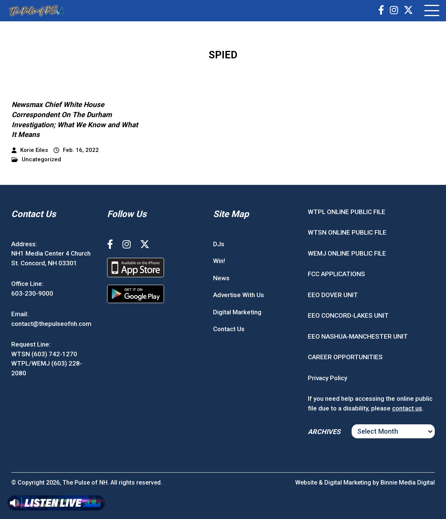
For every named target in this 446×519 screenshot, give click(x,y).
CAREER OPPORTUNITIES (345, 357)
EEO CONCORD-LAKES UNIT (348, 315)
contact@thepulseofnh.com (51, 323)
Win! (219, 261)
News (221, 278)
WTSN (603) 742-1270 (44, 354)
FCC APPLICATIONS (336, 274)
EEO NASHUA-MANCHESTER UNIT (358, 336)
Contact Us (229, 329)
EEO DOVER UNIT (333, 295)
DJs (218, 244)
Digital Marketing (237, 312)
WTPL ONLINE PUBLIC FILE (346, 212)
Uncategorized (36, 159)
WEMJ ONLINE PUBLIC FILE (347, 253)
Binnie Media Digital (407, 482)
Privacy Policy (327, 378)
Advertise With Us (238, 295)
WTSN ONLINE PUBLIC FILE (347, 232)
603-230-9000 (32, 293)
